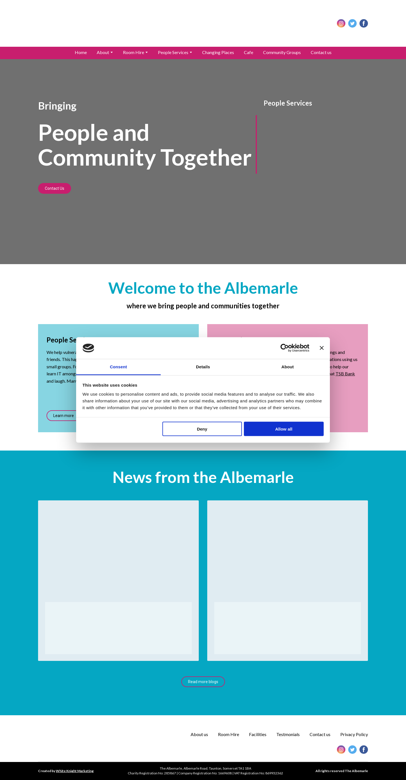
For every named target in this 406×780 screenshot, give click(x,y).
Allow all (283, 429)
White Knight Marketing (75, 771)
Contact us (321, 52)
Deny (202, 429)
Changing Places (218, 52)
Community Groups (282, 52)
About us (199, 734)
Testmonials (288, 734)
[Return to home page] (203, 23)
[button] (341, 23)
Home (81, 52)
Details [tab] (203, 366)
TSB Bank (345, 373)
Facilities (257, 734)
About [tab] (287, 366)
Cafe (248, 52)
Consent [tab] (118, 366)
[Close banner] (322, 348)
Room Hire (133, 52)
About (103, 52)
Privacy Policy (354, 734)
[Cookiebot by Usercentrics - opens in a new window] (284, 348)
